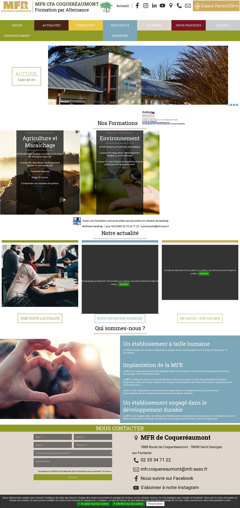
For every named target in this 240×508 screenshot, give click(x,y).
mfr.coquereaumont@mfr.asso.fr (174, 471)
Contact (222, 25)
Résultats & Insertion (120, 30)
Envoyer (73, 479)
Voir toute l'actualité (40, 320)
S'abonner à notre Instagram (170, 489)
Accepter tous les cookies (93, 503)
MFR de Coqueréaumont (17, 30)
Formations (85, 25)
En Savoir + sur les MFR (200, 320)
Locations (154, 25)
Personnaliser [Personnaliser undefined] (155, 503)
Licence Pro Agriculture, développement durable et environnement (40, 166)
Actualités (51, 25)
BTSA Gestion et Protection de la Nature (119, 148)
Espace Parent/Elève (220, 5)
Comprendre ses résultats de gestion (40, 185)
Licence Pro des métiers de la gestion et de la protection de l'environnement (120, 165)
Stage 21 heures (40, 179)
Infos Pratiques (188, 25)
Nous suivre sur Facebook (119, 320)
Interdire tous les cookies (128, 503)
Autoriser (124, 286)
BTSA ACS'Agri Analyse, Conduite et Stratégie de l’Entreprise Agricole (40, 157)
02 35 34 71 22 (156, 461)
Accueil (121, 6)
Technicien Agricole (40, 173)
